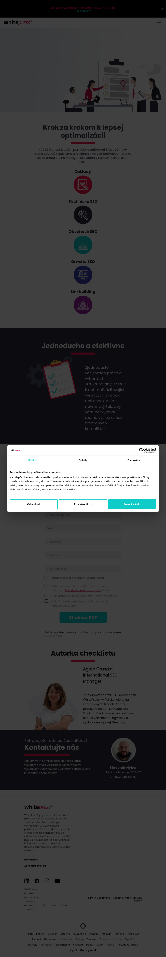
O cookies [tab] (134, 460)
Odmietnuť (33, 504)
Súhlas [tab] (32, 460)
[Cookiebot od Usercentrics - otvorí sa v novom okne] (141, 450)
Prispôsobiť (83, 504)
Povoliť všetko (132, 504)
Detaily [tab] (83, 460)
